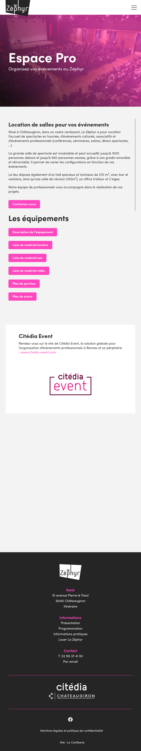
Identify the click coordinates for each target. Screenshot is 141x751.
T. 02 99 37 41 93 (70, 656)
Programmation (70, 628)
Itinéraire (70, 606)
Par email (70, 661)
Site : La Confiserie (73, 740)
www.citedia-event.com (38, 352)
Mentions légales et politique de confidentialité (72, 729)
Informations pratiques (70, 633)
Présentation (70, 622)
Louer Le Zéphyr (70, 639)
